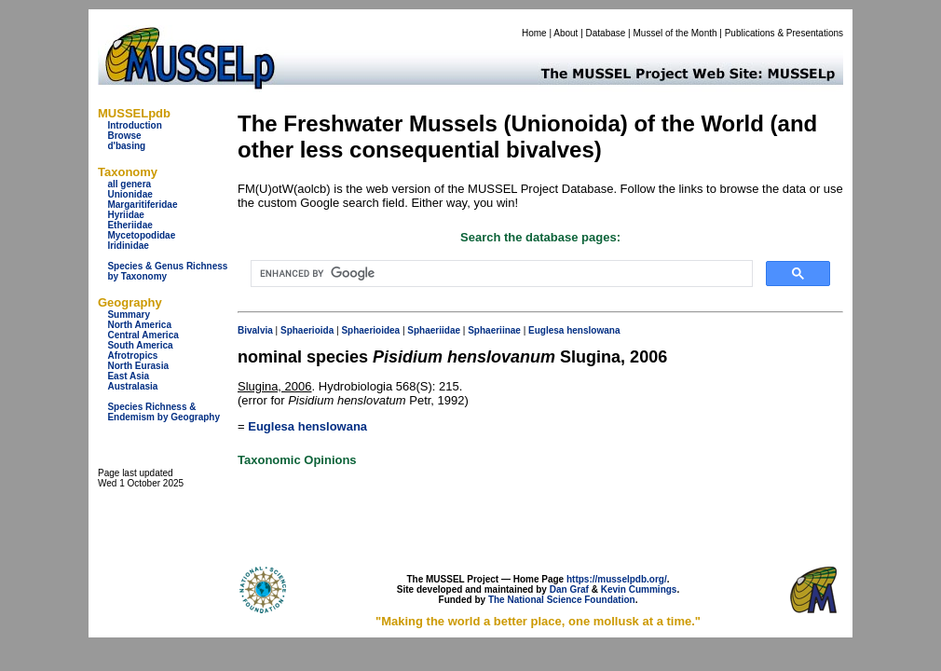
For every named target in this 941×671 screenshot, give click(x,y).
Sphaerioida (307, 330)
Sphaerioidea (370, 330)
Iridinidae (127, 245)
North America (139, 325)
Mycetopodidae (141, 235)
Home (534, 33)
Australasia (132, 386)
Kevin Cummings (639, 589)
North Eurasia (138, 366)
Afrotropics (132, 355)
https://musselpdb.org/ (616, 579)
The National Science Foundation (561, 600)
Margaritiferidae (142, 204)
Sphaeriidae (433, 330)
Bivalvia (255, 330)
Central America (142, 335)
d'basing (126, 146)
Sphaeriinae (494, 330)
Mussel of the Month (675, 33)
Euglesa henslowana (307, 426)
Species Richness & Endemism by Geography (163, 412)
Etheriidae (129, 225)
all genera (129, 184)
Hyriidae (125, 215)
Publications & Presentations (784, 33)
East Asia (128, 376)
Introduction (134, 125)
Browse (124, 135)
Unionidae (129, 194)
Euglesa (546, 330)
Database (606, 33)
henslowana (593, 330)
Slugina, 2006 (275, 386)
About (565, 33)
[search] (500, 274)
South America (139, 345)
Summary (128, 314)
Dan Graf (569, 589)
